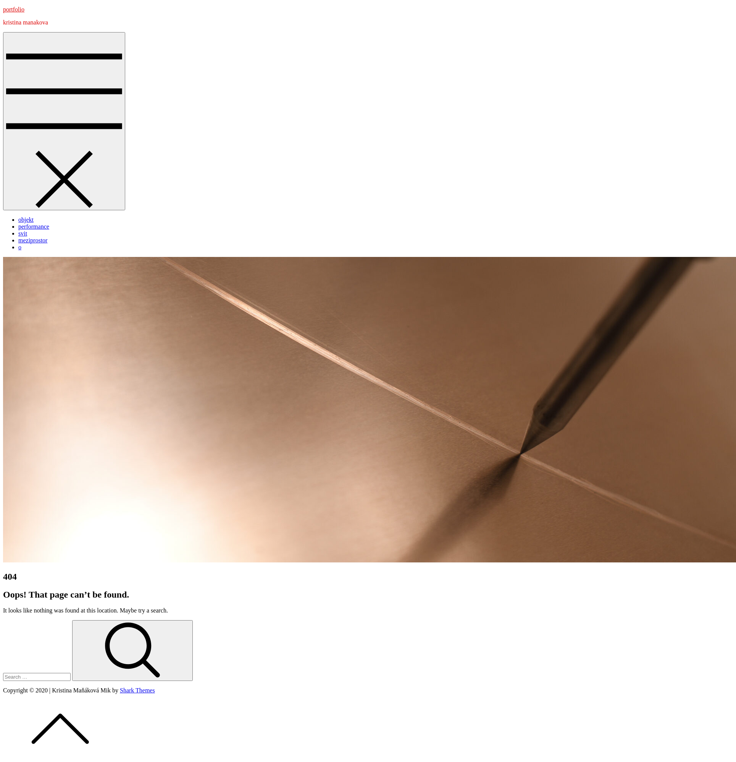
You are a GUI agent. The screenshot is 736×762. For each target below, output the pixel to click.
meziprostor (32, 240)
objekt (26, 219)
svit (22, 233)
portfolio (13, 9)
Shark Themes (137, 690)
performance (33, 226)
